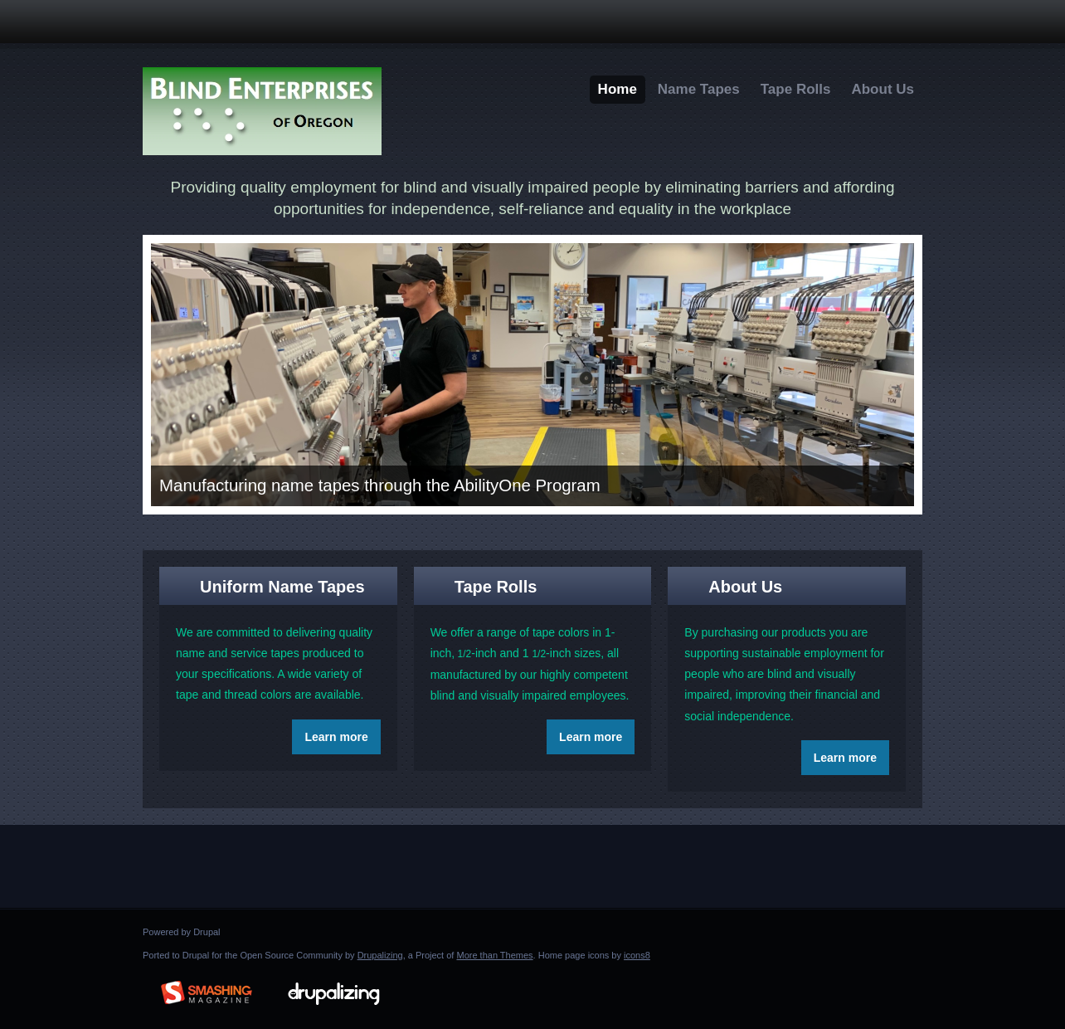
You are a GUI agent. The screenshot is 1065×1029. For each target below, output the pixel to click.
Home (617, 89)
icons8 (637, 955)
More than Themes (494, 955)
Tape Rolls (796, 89)
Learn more (335, 737)
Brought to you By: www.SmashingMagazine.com (206, 990)
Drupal (206, 932)
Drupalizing (380, 955)
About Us (882, 89)
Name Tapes (699, 89)
